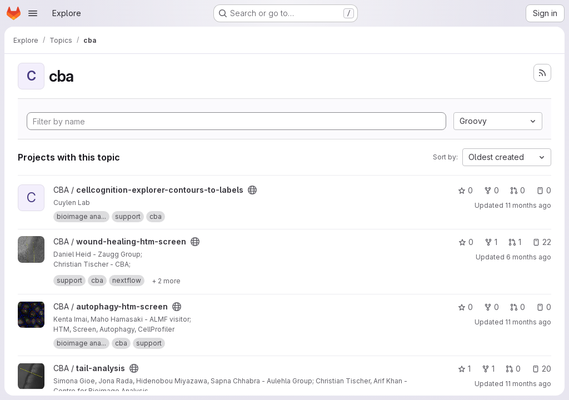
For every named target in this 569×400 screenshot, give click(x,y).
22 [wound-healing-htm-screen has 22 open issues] (541, 242)
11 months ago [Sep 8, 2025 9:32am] (528, 205)
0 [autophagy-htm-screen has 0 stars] (465, 307)
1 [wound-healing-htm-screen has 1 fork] (491, 242)
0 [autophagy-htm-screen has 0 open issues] (543, 307)
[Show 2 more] (166, 280)
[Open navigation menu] (33, 13)
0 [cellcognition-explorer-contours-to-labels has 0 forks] (491, 190)
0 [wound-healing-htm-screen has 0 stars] (465, 242)
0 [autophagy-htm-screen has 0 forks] (491, 307)
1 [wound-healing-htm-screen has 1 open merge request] (514, 242)
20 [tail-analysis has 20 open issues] (541, 368)
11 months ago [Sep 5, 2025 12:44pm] (528, 322)
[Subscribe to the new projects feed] (542, 73)
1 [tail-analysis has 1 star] (464, 368)
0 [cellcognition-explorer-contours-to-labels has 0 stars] (465, 190)
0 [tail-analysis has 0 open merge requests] (513, 368)
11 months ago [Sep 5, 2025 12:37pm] (528, 383)
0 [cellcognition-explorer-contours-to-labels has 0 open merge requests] (517, 190)
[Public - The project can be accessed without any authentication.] (252, 190)
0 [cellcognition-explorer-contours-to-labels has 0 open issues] (543, 190)
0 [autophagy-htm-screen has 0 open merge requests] (517, 307)
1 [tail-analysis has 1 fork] (488, 368)
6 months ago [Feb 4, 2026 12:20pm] (528, 257)
